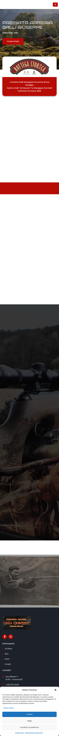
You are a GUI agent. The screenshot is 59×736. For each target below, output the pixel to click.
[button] (55, 690)
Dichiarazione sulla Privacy (34, 733)
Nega (29, 721)
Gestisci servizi (9, 708)
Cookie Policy (19, 733)
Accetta (29, 714)
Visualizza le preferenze (29, 727)
